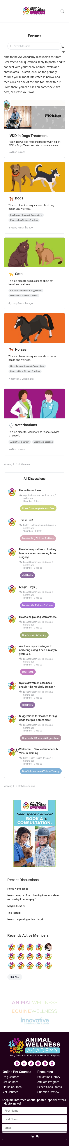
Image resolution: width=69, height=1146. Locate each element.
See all (14, 977)
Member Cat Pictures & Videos (23, 295)
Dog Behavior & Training (34, 635)
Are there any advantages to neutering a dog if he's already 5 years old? (38, 650)
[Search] (62, 11)
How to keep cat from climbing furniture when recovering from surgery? (37, 553)
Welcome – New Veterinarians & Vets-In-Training (38, 751)
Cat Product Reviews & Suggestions (26, 290)
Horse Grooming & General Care (38, 508)
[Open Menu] (6, 11)
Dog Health (27, 671)
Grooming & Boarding (43, 442)
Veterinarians (23, 425)
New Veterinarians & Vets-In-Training (40, 771)
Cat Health (27, 575)
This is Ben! (26, 520)
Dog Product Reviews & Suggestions (26, 215)
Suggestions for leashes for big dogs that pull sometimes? (38, 718)
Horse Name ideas (30, 490)
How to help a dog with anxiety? (38, 617)
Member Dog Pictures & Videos (24, 220)
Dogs (16, 198)
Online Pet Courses (17, 1072)
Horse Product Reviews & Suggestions (27, 366)
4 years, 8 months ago (20, 303)
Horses (17, 349)
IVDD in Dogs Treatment (28, 135)
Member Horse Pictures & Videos (25, 371)
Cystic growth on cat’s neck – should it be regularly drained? (37, 685)
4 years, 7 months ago (20, 227)
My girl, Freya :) (28, 587)
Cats (15, 274)
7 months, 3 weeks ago (21, 378)
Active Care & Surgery (19, 442)
